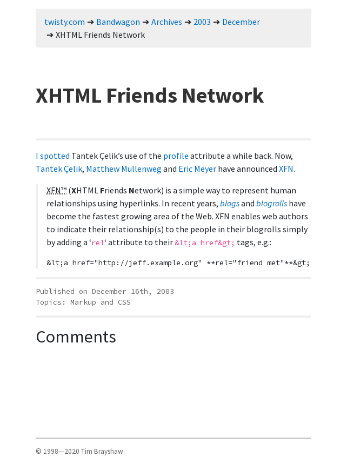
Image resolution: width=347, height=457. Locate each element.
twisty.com (64, 21)
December (241, 21)
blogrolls (271, 203)
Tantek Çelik (59, 168)
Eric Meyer (197, 168)
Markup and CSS (100, 302)
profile (176, 155)
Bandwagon (118, 21)
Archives (166, 21)
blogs (229, 203)
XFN (286, 168)
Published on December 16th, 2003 (105, 291)
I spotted (53, 155)
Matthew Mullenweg (124, 168)
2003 (202, 21)
